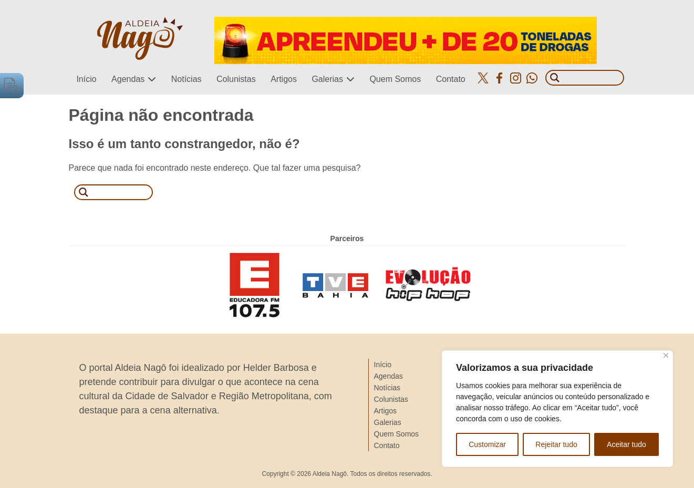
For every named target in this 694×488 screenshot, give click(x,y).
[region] (557, 408)
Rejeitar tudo (556, 444)
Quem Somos (395, 79)
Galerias (327, 79)
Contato (450, 79)
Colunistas (236, 79)
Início (86, 79)
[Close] (666, 355)
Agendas (127, 79)
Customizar (487, 444)
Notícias (186, 79)
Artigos (284, 79)
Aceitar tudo (626, 444)
